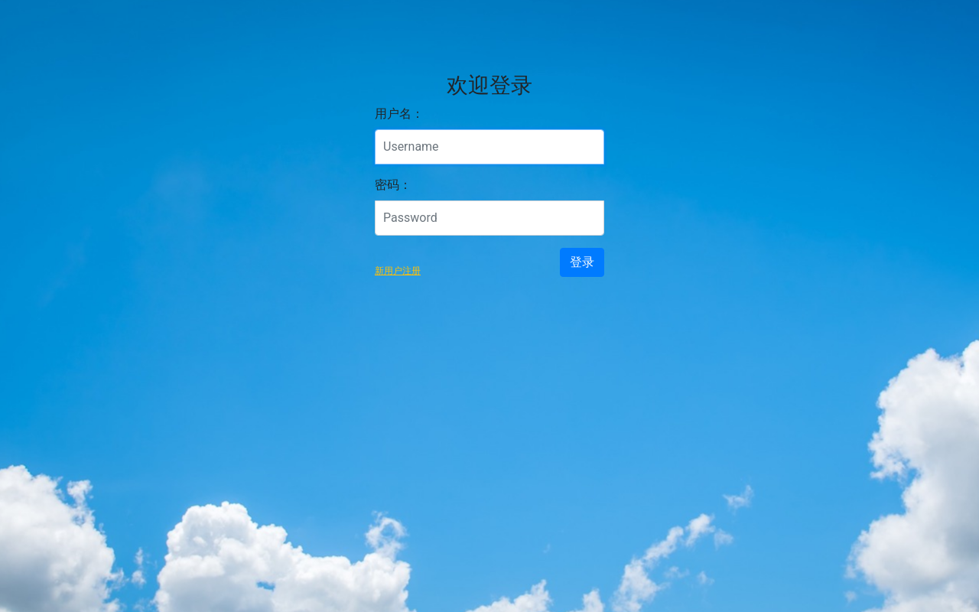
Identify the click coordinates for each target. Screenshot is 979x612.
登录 (582, 262)
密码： (393, 184)
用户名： (399, 113)
